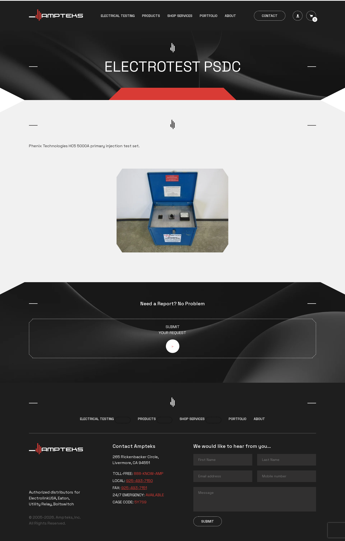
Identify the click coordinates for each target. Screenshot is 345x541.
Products (151, 16)
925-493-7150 (139, 480)
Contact (270, 16)
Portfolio (208, 16)
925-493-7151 (134, 487)
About (230, 16)
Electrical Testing (118, 16)
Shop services (179, 16)
